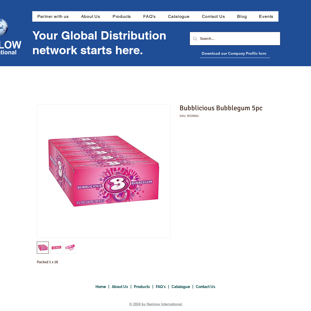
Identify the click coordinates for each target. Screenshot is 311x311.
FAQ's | (164, 287)
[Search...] (234, 38)
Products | (145, 287)
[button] (121, 16)
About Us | (123, 287)
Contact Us (205, 287)
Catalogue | (184, 287)
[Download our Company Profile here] (247, 53)
